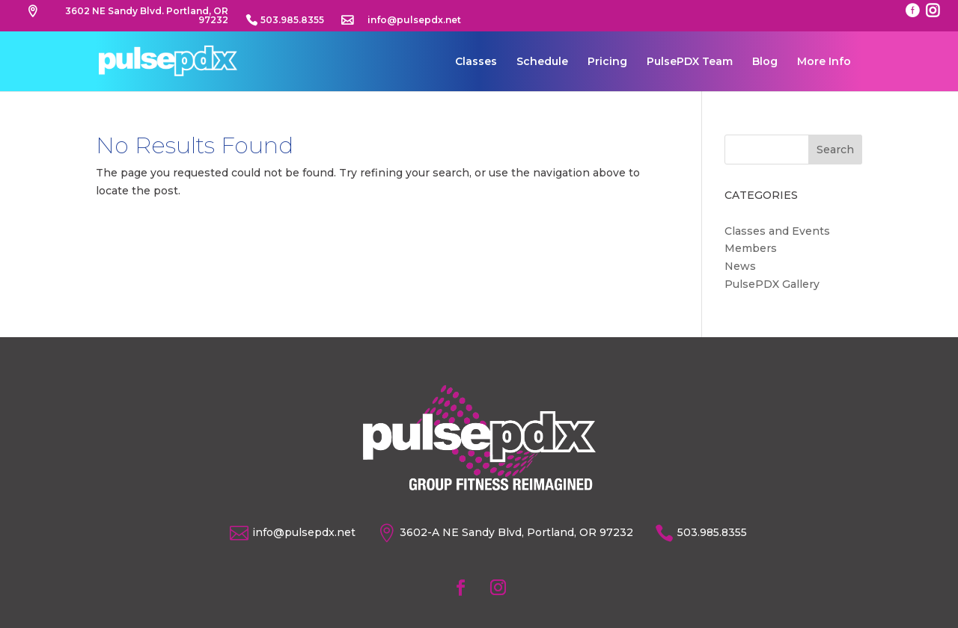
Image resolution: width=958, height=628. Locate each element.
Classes (476, 62)
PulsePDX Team (690, 62)
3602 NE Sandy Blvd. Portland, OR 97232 (146, 16)
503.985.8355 (292, 20)
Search (835, 149)
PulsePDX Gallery (772, 284)
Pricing (607, 62)
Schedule (542, 62)
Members (750, 248)
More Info (824, 62)
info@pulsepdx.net (414, 20)
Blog (765, 62)
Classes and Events (777, 231)
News (740, 266)
